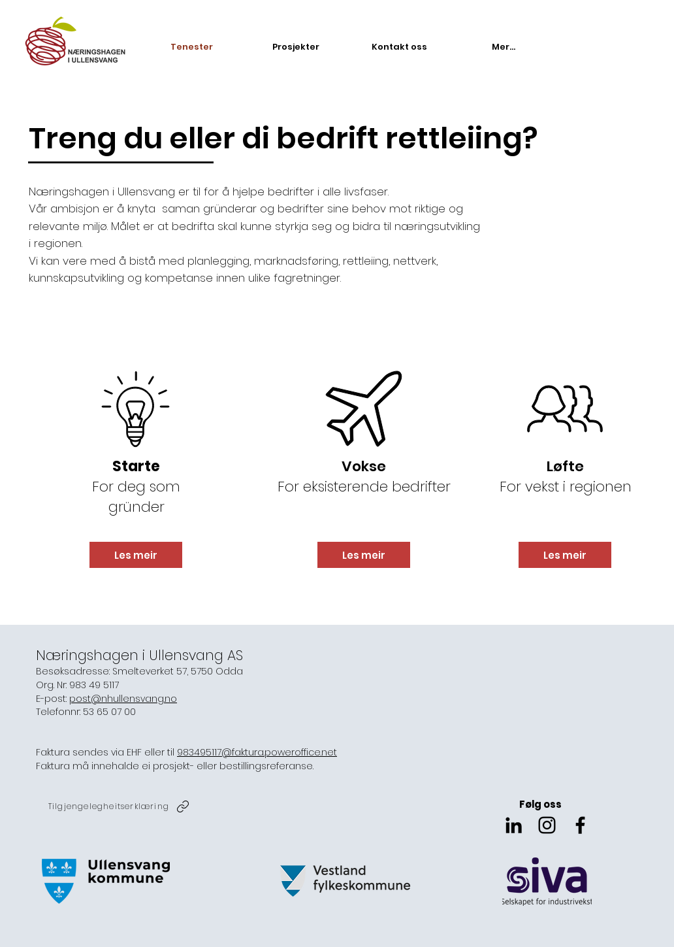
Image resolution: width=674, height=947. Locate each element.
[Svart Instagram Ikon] (547, 825)
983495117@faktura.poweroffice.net (257, 752)
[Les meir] (135, 555)
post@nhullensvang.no (123, 698)
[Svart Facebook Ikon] (580, 825)
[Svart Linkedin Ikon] (513, 825)
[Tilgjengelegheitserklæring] (120, 806)
